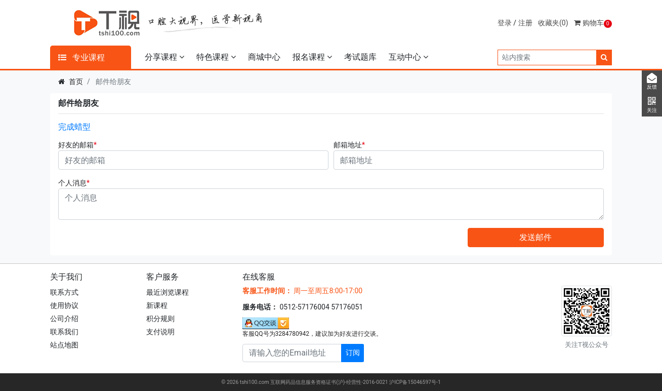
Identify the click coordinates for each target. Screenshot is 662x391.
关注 (652, 104)
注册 (525, 23)
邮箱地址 (348, 145)
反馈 (652, 81)
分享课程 (164, 57)
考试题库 (360, 57)
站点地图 (64, 345)
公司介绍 (64, 319)
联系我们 (64, 332)
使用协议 (64, 305)
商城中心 (264, 57)
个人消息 (72, 183)
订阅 (353, 352)
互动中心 (408, 57)
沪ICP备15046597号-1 (415, 382)
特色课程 (216, 57)
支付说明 (160, 332)
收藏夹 (553, 23)
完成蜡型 (74, 127)
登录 (505, 23)
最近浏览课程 (167, 292)
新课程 (157, 305)
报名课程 (312, 57)
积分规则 (160, 319)
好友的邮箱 (76, 145)
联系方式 (64, 292)
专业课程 (81, 57)
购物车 (593, 23)
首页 (76, 81)
